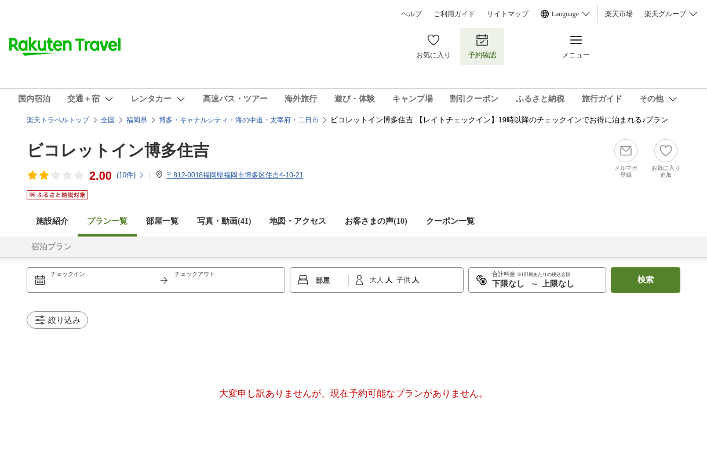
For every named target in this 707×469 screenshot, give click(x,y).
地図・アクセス (297, 221)
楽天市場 (619, 14)
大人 (377, 280)
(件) (130, 175)
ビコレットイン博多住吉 (118, 150)
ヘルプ (411, 14)
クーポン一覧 (450, 221)
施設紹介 (52, 221)
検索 (645, 279)
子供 (404, 280)
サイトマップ (508, 14)
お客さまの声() (376, 221)
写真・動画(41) (224, 221)
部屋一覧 (162, 221)
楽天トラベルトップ (58, 120)
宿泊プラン (51, 246)
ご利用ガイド (454, 14)
